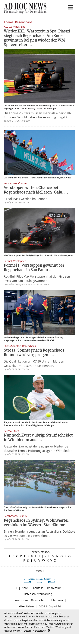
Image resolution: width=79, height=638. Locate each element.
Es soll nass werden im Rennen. (26, 199)
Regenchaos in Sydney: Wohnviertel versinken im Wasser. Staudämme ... (37, 523)
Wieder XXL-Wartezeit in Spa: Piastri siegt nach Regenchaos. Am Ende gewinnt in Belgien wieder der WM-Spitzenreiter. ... (37, 38)
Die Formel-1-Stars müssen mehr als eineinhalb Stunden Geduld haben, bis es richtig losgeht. (37, 115)
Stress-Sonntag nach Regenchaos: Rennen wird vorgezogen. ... (35, 352)
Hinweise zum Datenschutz (30, 600)
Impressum (54, 588)
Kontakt (38, 588)
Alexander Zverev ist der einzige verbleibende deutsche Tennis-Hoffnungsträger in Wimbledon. (38, 448)
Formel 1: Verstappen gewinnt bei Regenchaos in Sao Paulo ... (34, 267)
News (25, 588)
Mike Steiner (26, 606)
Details (27, 630)
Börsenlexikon (40, 552)
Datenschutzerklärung (38, 594)
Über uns (57, 600)
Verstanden (39, 630)
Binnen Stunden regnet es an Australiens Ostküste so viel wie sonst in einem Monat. (39, 533)
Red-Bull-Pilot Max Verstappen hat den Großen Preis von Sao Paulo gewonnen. (37, 278)
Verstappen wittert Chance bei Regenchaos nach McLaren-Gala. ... (36, 190)
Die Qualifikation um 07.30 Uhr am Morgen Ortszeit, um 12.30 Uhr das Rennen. (34, 363)
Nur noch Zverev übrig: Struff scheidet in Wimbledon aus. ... (38, 437)
